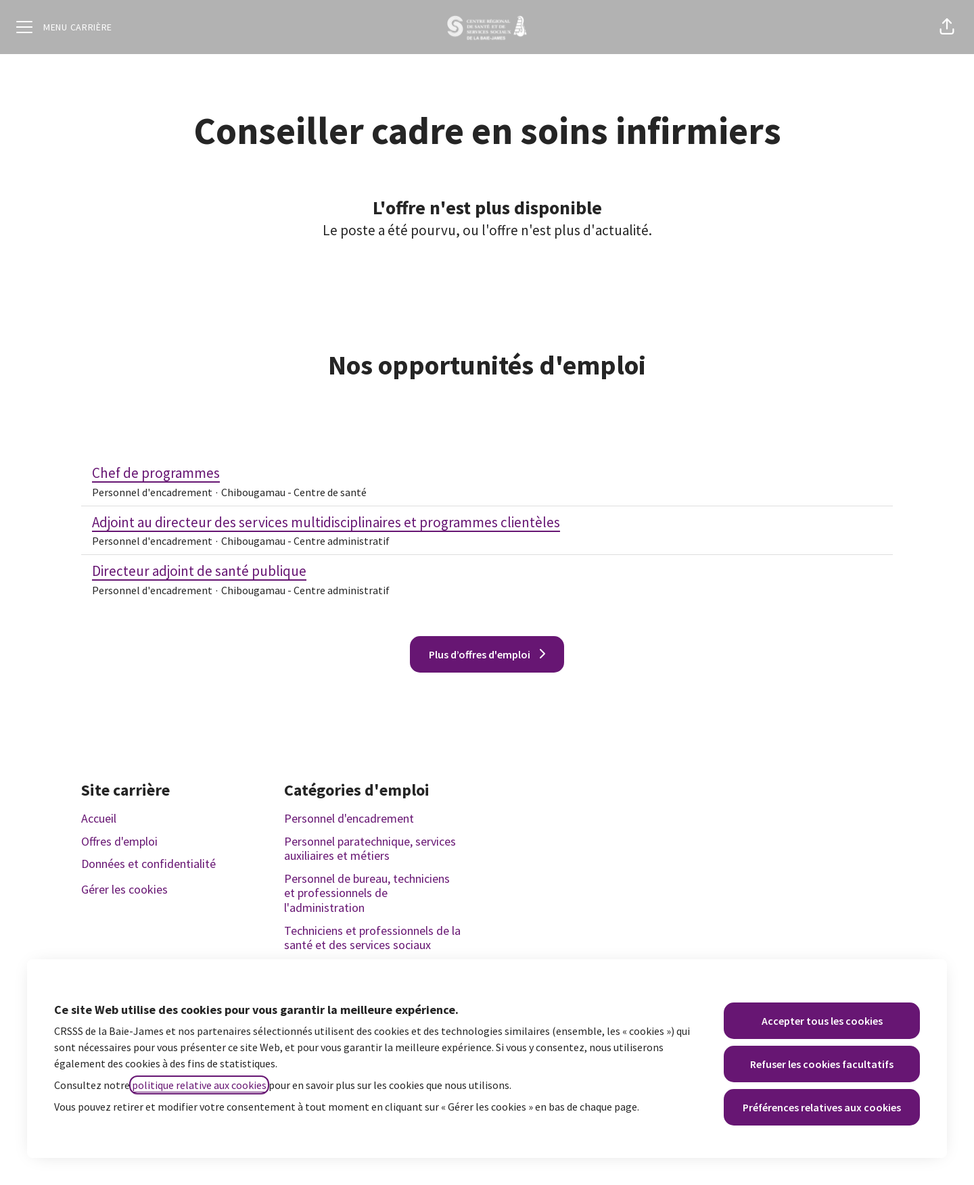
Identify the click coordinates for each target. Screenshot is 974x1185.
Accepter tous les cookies (822, 1020)
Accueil (98, 818)
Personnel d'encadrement (349, 818)
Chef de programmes (229, 473)
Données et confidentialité (148, 863)
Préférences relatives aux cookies (822, 1107)
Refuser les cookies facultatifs (822, 1064)
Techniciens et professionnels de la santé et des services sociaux (372, 938)
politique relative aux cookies (199, 1085)
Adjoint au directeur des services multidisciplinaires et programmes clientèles (326, 522)
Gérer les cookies (124, 889)
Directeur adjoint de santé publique (241, 571)
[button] (947, 27)
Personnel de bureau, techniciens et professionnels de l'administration (367, 893)
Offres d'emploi (119, 841)
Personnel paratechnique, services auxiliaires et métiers (370, 848)
